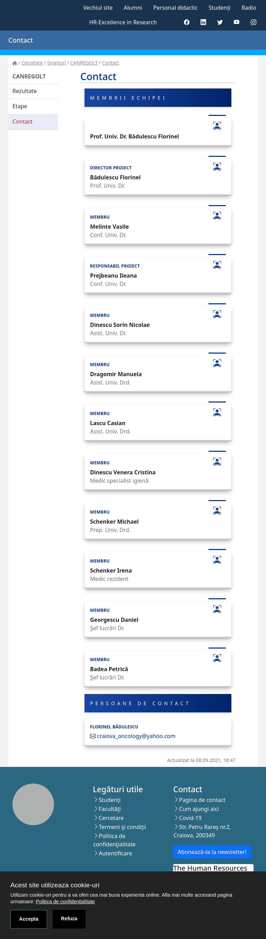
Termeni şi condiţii (122, 827)
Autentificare (115, 853)
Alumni (133, 7)
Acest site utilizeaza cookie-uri (54, 885)
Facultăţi (110, 809)
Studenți (219, 7)
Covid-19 (190, 818)
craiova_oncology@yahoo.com (136, 736)
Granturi (56, 62)
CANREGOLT (84, 62)
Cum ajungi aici (199, 809)
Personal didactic (175, 7)
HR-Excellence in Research (123, 22)
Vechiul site (98, 7)
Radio (248, 7)
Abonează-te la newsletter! (212, 852)
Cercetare (32, 62)
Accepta (28, 919)
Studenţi (110, 800)
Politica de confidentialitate (65, 901)
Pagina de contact (202, 800)
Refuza (69, 918)
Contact (110, 62)
